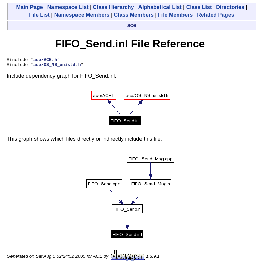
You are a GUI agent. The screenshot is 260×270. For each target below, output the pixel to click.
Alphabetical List (160, 7)
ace (131, 25)
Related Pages (215, 15)
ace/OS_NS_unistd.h (57, 66)
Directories (230, 7)
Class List (199, 7)
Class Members (134, 15)
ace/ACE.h (45, 60)
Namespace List (68, 7)
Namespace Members (82, 15)
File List (39, 15)
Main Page (29, 7)
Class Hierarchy (113, 7)
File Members (175, 15)
